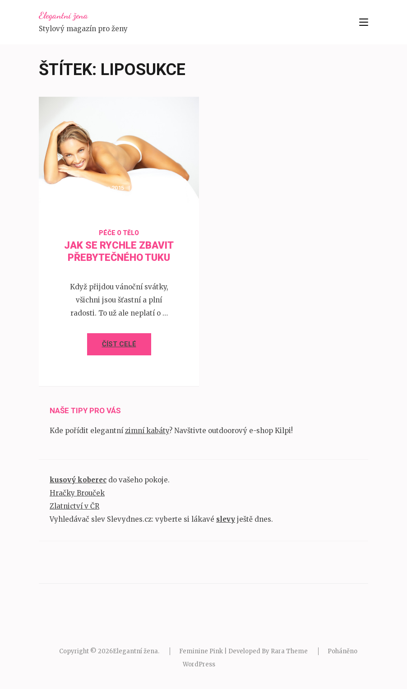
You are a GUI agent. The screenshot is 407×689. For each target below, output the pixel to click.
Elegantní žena (63, 15)
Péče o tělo (119, 232)
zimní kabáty (147, 430)
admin (150, 187)
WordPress (199, 664)
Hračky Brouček (77, 493)
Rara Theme (289, 651)
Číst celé (119, 344)
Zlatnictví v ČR (74, 506)
